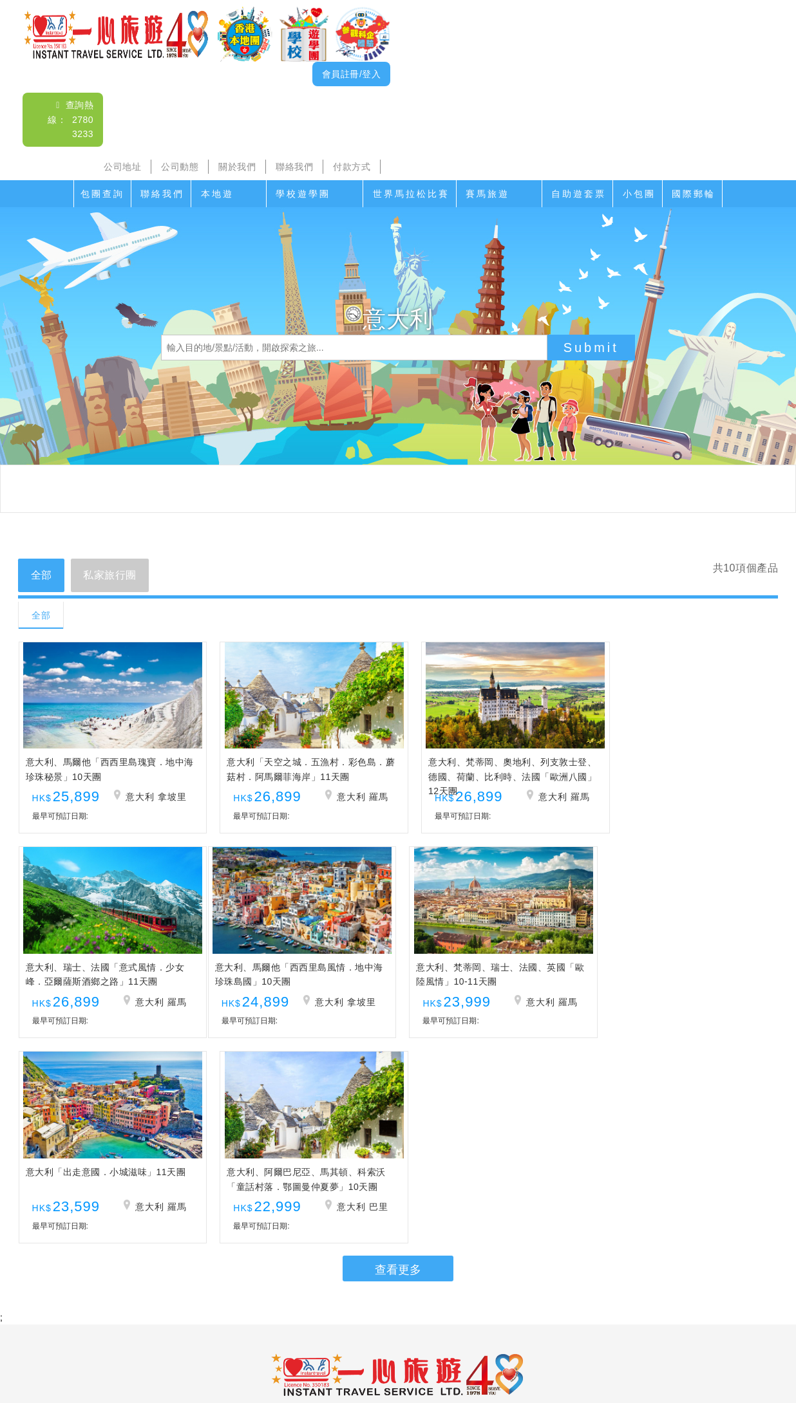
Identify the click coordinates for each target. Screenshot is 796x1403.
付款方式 (351, 167)
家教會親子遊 (349, 1311)
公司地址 (122, 167)
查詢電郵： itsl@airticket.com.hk (398, 1237)
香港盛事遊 (543, 1311)
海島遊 (234, 1311)
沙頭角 (192, 1311)
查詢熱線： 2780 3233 (70, 119)
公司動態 (179, 167)
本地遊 (217, 194)
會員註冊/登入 (351, 74)
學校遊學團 (303, 194)
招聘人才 (499, 1337)
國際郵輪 (693, 194)
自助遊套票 (578, 194)
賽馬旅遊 (487, 194)
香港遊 (595, 1311)
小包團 (639, 194)
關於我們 (237, 167)
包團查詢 (102, 194)
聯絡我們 (294, 167)
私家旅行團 (110, 575)
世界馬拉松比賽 (411, 194)
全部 (41, 575)
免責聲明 (550, 1337)
